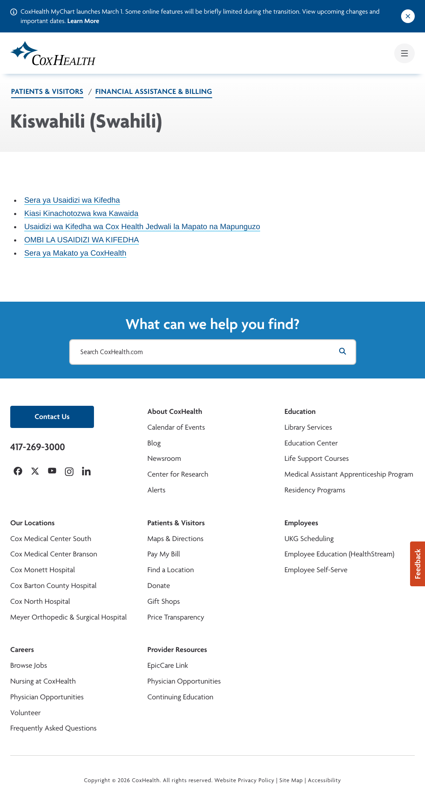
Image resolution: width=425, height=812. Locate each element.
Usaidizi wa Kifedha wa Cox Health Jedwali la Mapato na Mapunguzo (142, 226)
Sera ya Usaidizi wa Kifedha (72, 200)
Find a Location (170, 569)
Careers (22, 649)
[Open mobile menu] (404, 53)
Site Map (291, 780)
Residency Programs (314, 490)
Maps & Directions (175, 538)
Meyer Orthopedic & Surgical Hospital (68, 617)
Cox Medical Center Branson (53, 554)
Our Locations (32, 522)
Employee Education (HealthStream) (339, 554)
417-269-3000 (37, 447)
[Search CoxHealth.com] (212, 352)
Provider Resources (177, 649)
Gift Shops (163, 601)
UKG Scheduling (309, 538)
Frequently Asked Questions (53, 728)
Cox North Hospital (40, 601)
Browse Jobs (28, 665)
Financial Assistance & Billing (153, 91)
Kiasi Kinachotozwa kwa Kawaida (81, 213)
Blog (154, 443)
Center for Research (177, 474)
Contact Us (52, 416)
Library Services (308, 427)
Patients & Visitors (47, 91)
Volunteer (25, 712)
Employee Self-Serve (315, 569)
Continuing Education (180, 697)
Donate (158, 585)
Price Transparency (175, 617)
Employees (301, 522)
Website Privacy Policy (244, 780)
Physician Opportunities (47, 697)
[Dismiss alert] (408, 16)
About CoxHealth (174, 411)
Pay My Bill (163, 554)
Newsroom (164, 458)
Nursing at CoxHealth (43, 681)
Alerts (156, 490)
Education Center (311, 443)
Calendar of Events (176, 427)
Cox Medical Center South (50, 538)
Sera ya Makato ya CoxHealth (75, 253)
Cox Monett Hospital (42, 569)
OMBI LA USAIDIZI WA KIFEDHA (81, 240)
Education (300, 411)
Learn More (83, 21)
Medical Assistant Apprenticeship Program (348, 474)
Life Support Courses (316, 458)
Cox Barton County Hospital (53, 585)
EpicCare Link (167, 665)
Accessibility (324, 780)
